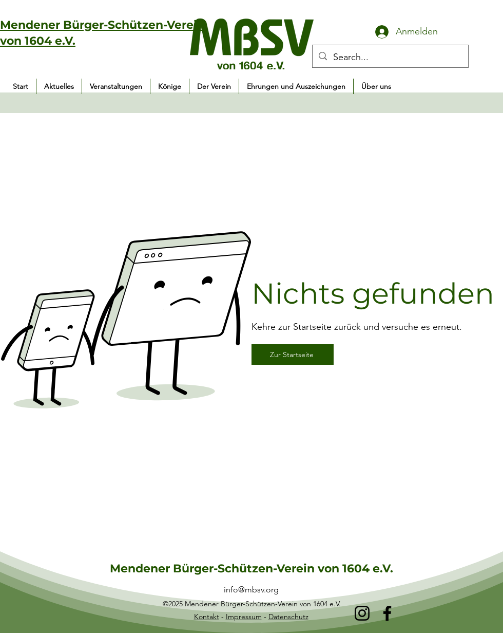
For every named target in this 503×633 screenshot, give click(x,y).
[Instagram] (362, 613)
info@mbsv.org (251, 589)
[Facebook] (387, 613)
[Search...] (390, 57)
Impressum (244, 616)
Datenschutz (288, 616)
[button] (116, 86)
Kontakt (206, 616)
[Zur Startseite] (293, 354)
